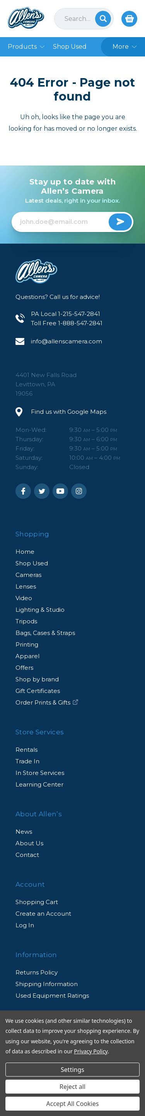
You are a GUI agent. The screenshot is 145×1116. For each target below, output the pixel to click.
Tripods (26, 621)
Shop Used (31, 563)
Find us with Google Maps (68, 411)
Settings (72, 1069)
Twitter (41, 491)
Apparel (27, 656)
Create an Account (43, 913)
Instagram (79, 491)
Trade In (27, 761)
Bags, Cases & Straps (45, 632)
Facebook (23, 491)
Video (23, 598)
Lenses (25, 586)
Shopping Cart (36, 902)
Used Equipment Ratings (52, 995)
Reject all (72, 1086)
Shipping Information (46, 984)
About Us (29, 843)
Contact (27, 854)
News (23, 831)
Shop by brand (37, 679)
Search (103, 19)
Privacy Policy (90, 1051)
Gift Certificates (37, 691)
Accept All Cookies (72, 1103)
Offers (24, 667)
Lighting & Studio (40, 609)
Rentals (26, 749)
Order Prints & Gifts (46, 702)
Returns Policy (36, 972)
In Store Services (39, 772)
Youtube (60, 491)
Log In (24, 925)
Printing (26, 644)
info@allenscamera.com (66, 341)
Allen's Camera (26, 18)
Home (24, 551)
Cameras (28, 574)
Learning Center (39, 784)
